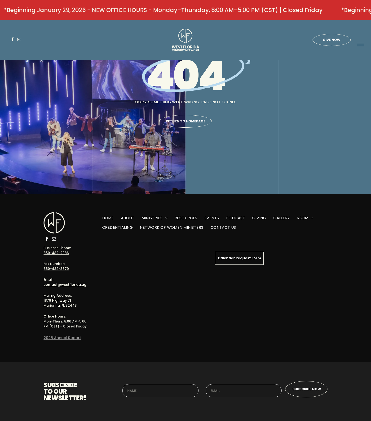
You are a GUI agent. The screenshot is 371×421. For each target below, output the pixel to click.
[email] (19, 39)
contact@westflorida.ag (65, 284)
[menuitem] (108, 219)
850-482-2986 (56, 253)
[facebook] (12, 39)
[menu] (360, 44)
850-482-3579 (56, 268)
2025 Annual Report (62, 337)
